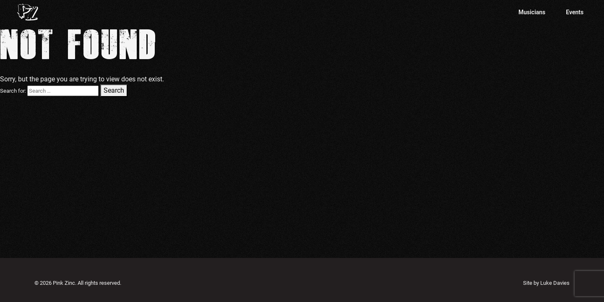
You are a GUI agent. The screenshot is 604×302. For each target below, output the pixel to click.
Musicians (531, 12)
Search (114, 90)
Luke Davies (555, 283)
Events (574, 12)
